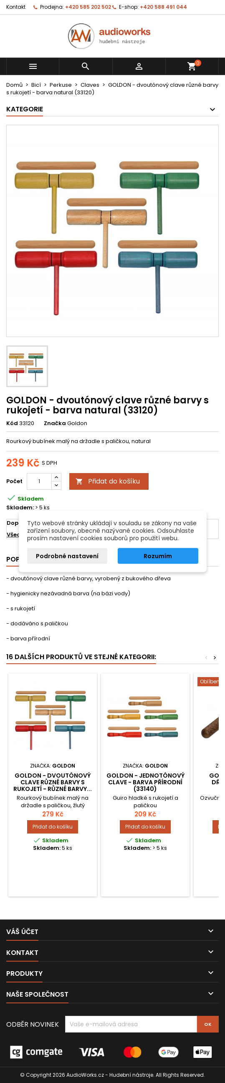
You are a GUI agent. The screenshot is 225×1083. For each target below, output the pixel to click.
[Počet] (39, 481)
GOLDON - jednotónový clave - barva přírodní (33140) (145, 782)
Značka (55, 423)
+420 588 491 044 (163, 6)
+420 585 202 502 (88, 6)
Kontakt (15, 6)
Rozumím (158, 556)
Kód (12, 423)
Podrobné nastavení (67, 556)
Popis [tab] (16, 559)
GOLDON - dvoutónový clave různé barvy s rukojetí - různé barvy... (52, 782)
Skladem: (20, 507)
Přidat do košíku (108, 481)
